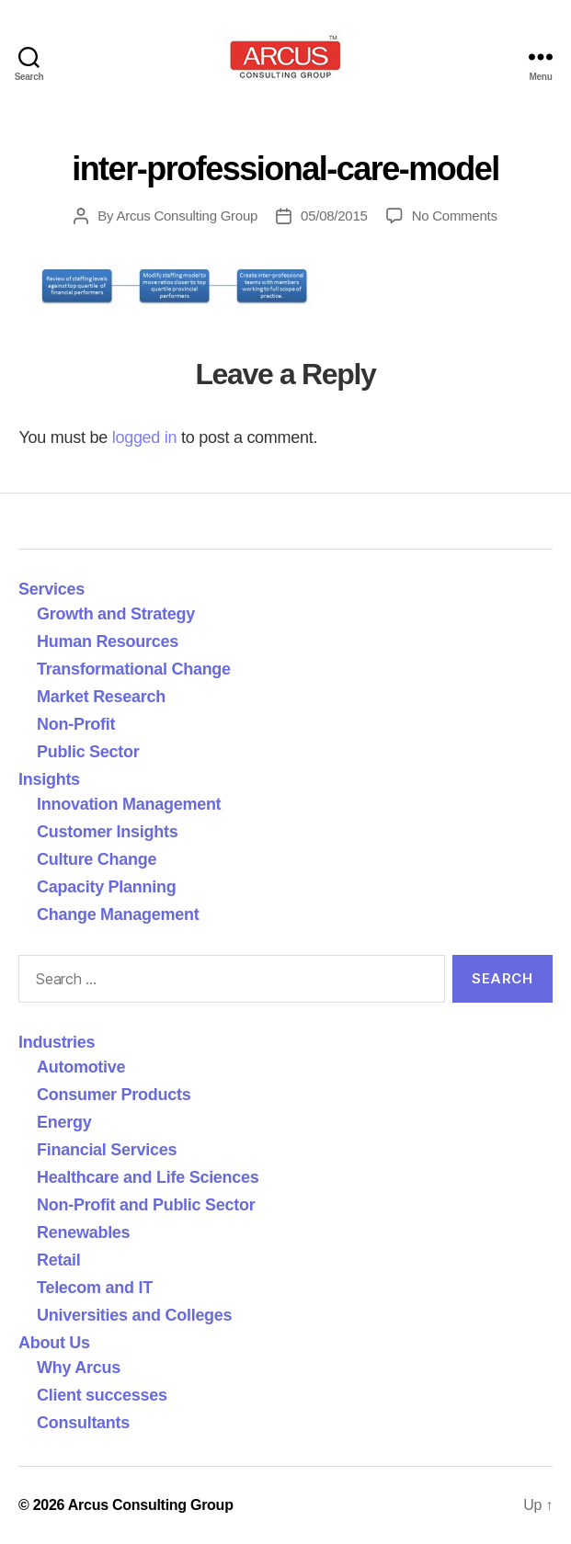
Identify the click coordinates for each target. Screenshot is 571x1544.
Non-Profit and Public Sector (146, 1205)
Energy (64, 1122)
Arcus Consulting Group (186, 215)
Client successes (102, 1395)
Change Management (118, 914)
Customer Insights (112, 832)
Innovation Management (129, 804)
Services (51, 589)
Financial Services (107, 1150)
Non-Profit (76, 724)
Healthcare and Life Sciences (148, 1177)
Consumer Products (113, 1094)
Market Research (101, 696)
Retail (58, 1260)
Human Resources (107, 641)
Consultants (83, 1422)
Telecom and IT (95, 1287)
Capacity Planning (106, 887)
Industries (56, 1042)
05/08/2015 (334, 215)
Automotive (81, 1067)
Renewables (83, 1232)
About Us (54, 1343)
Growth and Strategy (116, 614)
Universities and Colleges (134, 1315)
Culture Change (96, 859)
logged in (144, 437)
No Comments (454, 215)
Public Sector (88, 752)
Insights (49, 779)
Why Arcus (78, 1367)
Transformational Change (134, 669)
